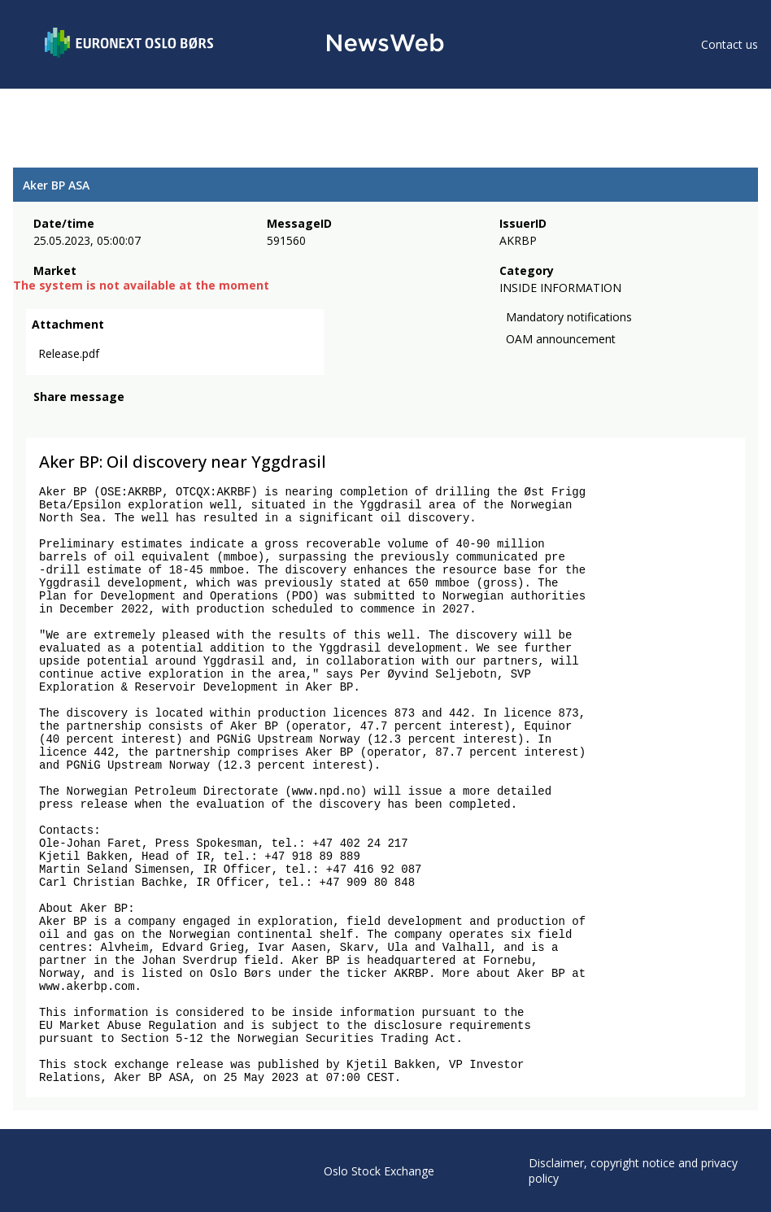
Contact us (729, 44)
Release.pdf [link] (68, 353)
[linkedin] (98, 419)
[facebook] (43, 419)
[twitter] (68, 419)
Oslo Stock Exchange (379, 1171)
